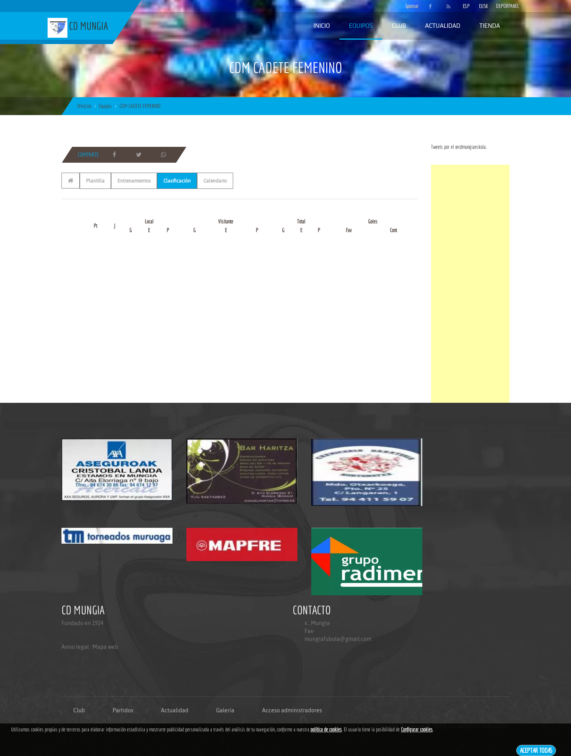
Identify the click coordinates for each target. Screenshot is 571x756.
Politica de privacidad (79, 678)
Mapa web (105, 647)
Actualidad (442, 25)
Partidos (123, 710)
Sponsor (410, 6)
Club (399, 25)
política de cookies (326, 729)
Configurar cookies (417, 729)
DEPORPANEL (501, 6)
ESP (466, 6)
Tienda (489, 25)
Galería (225, 710)
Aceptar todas (536, 750)
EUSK (483, 6)
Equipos (361, 25)
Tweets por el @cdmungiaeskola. (459, 147)
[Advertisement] (470, 284)
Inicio (322, 25)
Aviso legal (75, 647)
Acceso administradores (292, 710)
